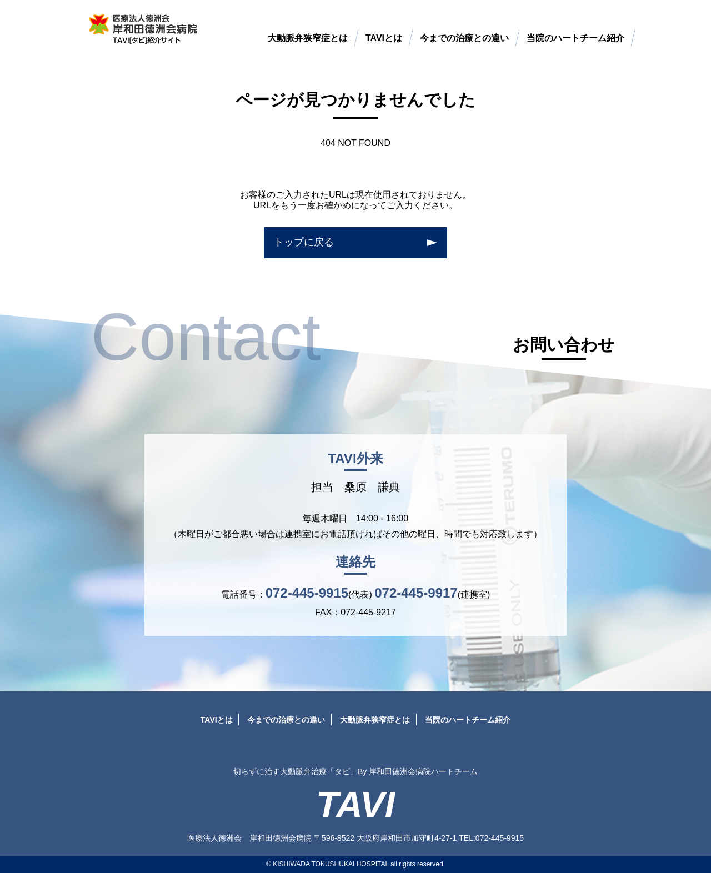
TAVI (355, 805)
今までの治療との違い (464, 38)
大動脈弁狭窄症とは (308, 38)
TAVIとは (383, 38)
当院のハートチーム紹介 (575, 38)
